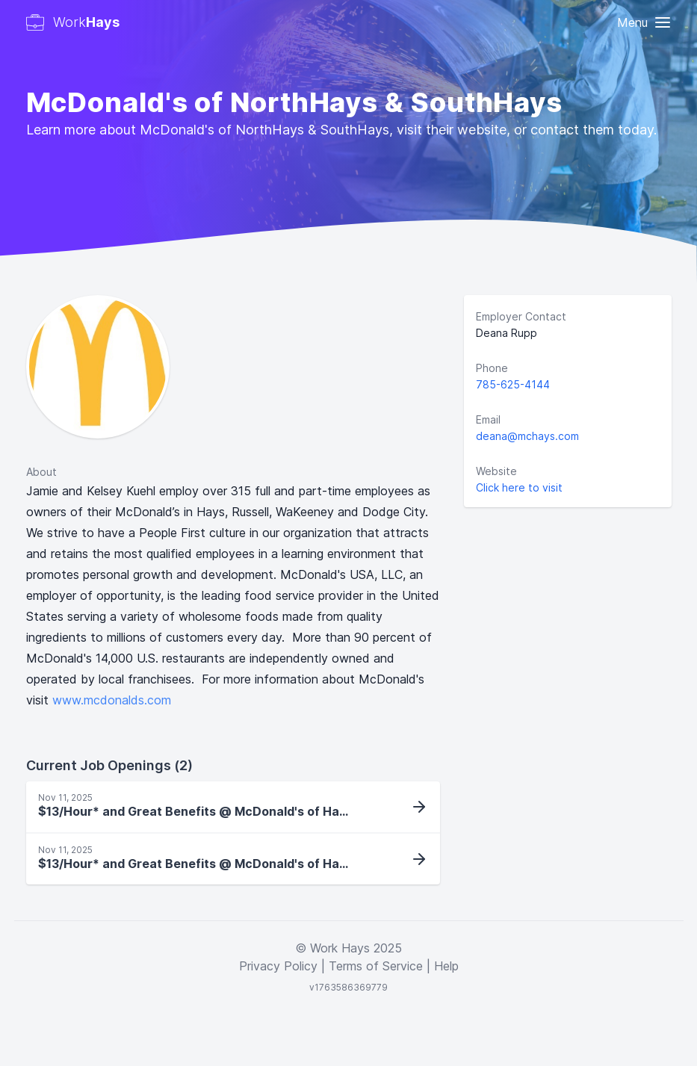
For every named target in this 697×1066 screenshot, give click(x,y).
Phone (492, 368)
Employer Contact (521, 316)
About (41, 471)
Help (446, 965)
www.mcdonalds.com (111, 699)
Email (488, 419)
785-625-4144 (513, 384)
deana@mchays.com (527, 436)
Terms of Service (376, 965)
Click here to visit (519, 487)
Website (496, 471)
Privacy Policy (278, 965)
